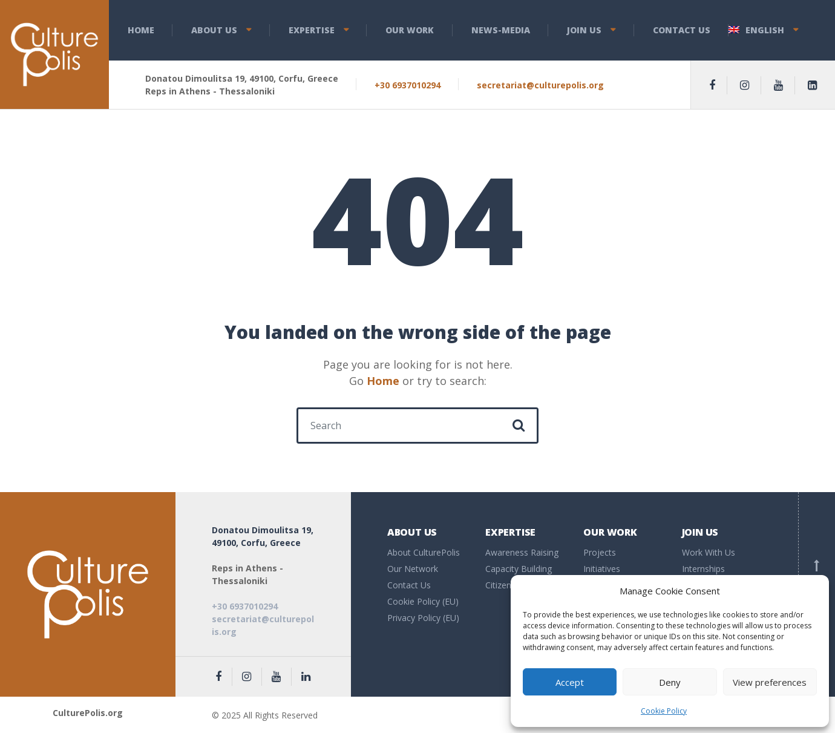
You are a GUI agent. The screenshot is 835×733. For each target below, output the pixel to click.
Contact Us (681, 30)
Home (141, 30)
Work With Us (708, 552)
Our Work (409, 30)
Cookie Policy (664, 711)
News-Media (500, 30)
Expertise (312, 30)
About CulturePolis (423, 552)
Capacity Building (518, 568)
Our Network (412, 568)
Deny (670, 682)
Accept (569, 682)
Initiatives (601, 568)
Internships (703, 568)
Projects (599, 552)
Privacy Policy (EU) (423, 617)
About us (214, 30)
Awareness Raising (521, 552)
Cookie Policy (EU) (423, 601)
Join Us (584, 30)
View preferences (770, 682)
